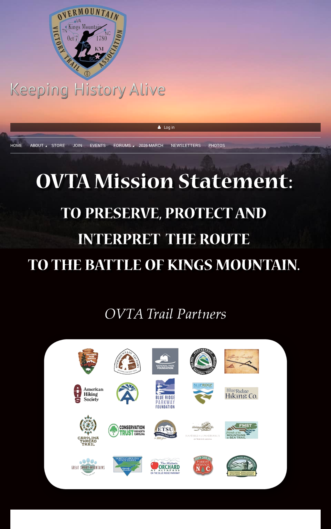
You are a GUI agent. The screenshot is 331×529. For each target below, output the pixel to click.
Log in (169, 127)
